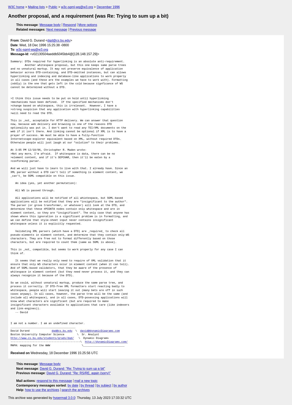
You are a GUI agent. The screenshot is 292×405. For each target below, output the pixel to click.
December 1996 (108, 7)
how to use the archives (42, 390)
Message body (50, 25)
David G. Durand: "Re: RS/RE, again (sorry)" (78, 373)
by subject (104, 385)
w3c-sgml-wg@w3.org (77, 7)
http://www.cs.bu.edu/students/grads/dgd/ (42, 338)
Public (52, 7)
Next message (56, 29)
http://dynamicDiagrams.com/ (106, 342)
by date (73, 385)
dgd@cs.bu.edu (58, 40)
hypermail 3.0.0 (64, 398)
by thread (87, 385)
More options (87, 25)
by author (120, 385)
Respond (69, 25)
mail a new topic (86, 380)
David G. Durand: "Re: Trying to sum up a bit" (72, 368)
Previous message (83, 29)
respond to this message (54, 380)
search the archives (76, 390)
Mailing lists (36, 7)
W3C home (16, 7)
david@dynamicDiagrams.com (100, 331)
